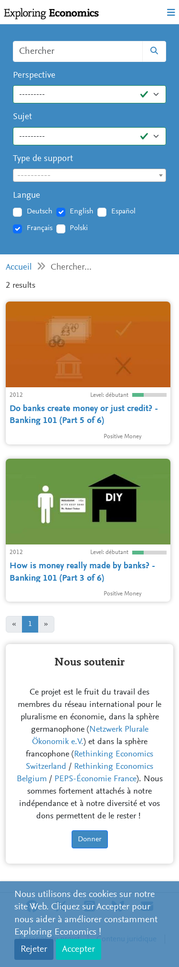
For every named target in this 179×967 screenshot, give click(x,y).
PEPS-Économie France (95, 779)
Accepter (78, 949)
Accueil (19, 267)
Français (40, 228)
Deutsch (40, 211)
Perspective (34, 75)
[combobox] (89, 175)
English (82, 211)
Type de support (43, 158)
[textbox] (89, 175)
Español (123, 211)
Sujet (22, 116)
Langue (26, 195)
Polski (79, 228)
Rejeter (34, 949)
